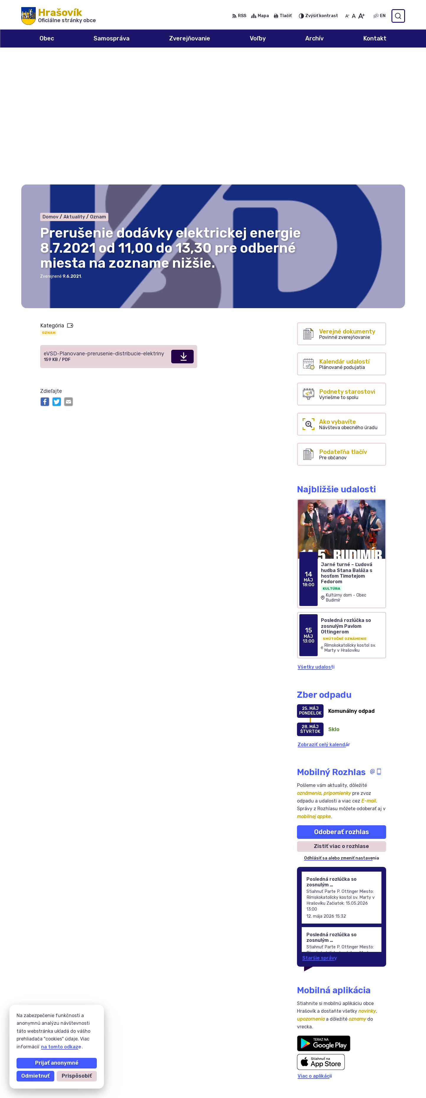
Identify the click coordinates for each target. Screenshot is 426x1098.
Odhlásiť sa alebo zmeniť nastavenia (341, 730)
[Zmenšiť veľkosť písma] (347, 16)
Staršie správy (319, 829)
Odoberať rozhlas (341, 704)
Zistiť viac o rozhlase (341, 718)
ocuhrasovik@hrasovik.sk (371, 1078)
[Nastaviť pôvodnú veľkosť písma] (354, 16)
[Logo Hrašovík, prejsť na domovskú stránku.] (58, 16)
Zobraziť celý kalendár (324, 616)
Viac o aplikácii (315, 948)
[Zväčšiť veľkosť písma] (361, 16)
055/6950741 (358, 1065)
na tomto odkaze (61, 1047)
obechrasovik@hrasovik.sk (373, 1085)
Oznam (49, 204)
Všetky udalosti (316, 539)
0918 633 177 (357, 1072)
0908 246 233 (359, 1058)
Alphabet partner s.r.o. (108, 1019)
